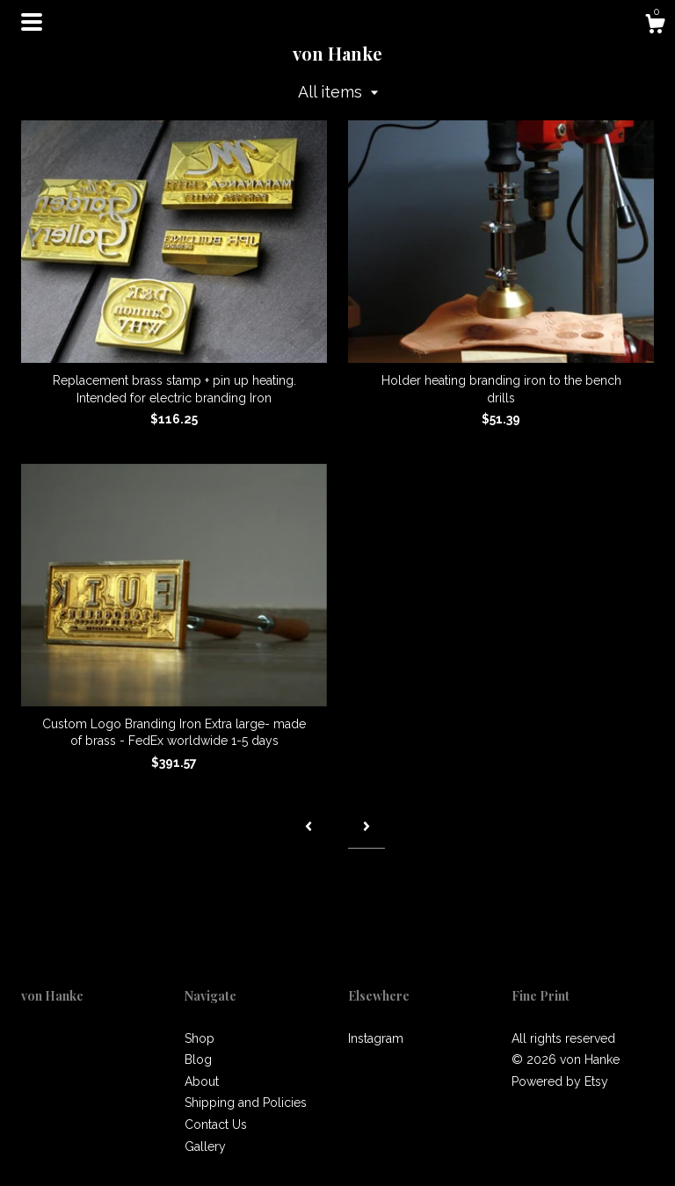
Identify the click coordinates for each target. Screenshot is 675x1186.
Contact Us (216, 1124)
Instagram (375, 1038)
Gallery (205, 1146)
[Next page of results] (366, 827)
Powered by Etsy (560, 1081)
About (202, 1081)
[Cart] (654, 26)
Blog (198, 1059)
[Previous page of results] (308, 827)
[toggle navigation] (31, 22)
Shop (199, 1038)
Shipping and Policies (246, 1103)
